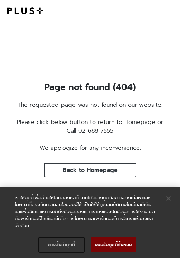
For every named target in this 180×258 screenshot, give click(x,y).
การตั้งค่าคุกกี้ (61, 244)
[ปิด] (168, 198)
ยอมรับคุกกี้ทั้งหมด (114, 244)
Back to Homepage (90, 170)
